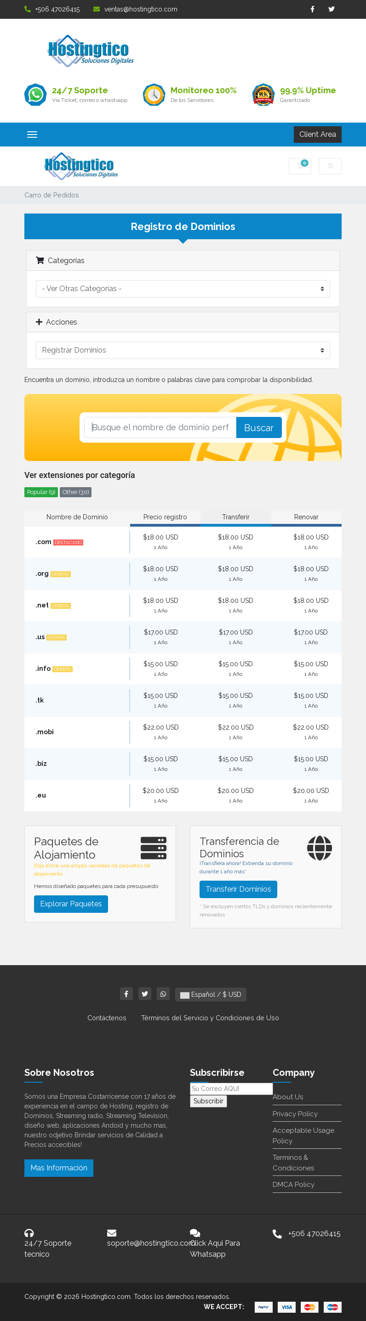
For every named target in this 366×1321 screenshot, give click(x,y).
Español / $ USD (210, 994)
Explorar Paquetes (71, 903)
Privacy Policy (295, 1114)
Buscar (259, 427)
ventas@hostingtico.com (135, 9)
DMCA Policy (294, 1184)
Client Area (317, 134)
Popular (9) (41, 492)
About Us (288, 1097)
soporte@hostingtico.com (151, 1243)
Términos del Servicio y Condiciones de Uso (210, 1018)
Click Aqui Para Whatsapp (215, 1249)
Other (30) (76, 492)
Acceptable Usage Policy (303, 1135)
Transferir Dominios (238, 889)
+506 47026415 (52, 9)
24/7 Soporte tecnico (47, 1249)
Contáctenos (106, 1018)
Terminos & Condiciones (293, 1162)
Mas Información (58, 1168)
